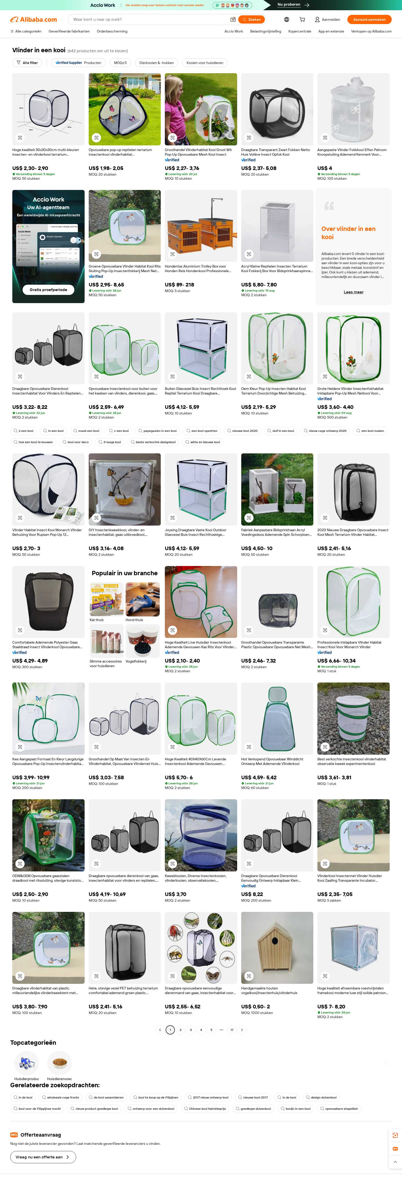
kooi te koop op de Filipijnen (155, 1097)
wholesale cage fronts (60, 1097)
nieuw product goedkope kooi (94, 1109)
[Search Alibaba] (149, 19)
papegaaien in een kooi (157, 431)
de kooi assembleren (106, 1097)
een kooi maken (370, 431)
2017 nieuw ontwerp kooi (208, 1097)
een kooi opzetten (201, 431)
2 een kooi (23, 431)
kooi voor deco (76, 442)
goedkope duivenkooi (253, 1109)
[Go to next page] (242, 1029)
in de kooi (23, 1097)
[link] (395, 1135)
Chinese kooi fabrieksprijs (205, 1109)
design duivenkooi (321, 1097)
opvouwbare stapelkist (339, 1109)
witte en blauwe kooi (202, 442)
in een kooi (53, 431)
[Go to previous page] (160, 1029)
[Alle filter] (27, 62)
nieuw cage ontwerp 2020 (325, 431)
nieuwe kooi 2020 (242, 431)
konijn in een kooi (295, 1109)
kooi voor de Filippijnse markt (37, 1109)
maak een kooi (86, 431)
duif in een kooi (280, 431)
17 (231, 1030)
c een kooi (119, 431)
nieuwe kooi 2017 (253, 1097)
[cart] (303, 20)
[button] (233, 19)
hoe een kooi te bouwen (33, 442)
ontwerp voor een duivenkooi (151, 1109)
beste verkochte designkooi (153, 442)
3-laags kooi (109, 442)
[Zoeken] (251, 19)
